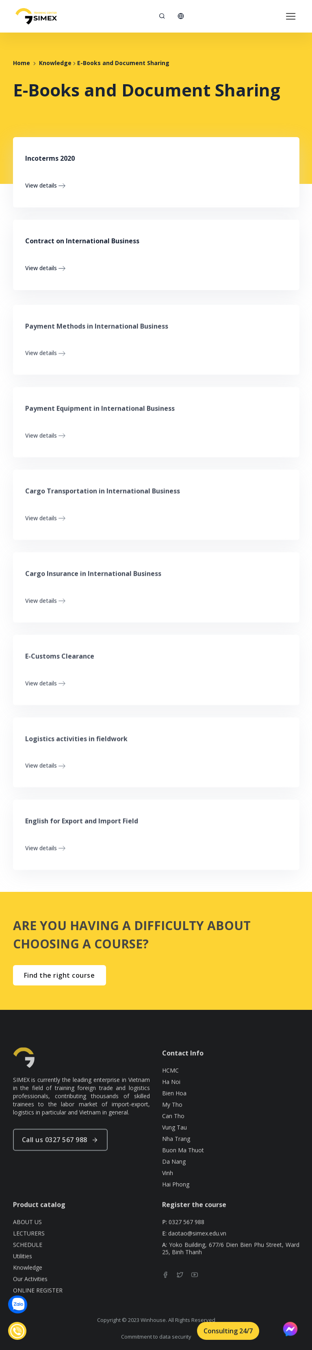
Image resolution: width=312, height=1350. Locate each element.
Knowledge (55, 63)
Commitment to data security (156, 1336)
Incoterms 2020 (50, 158)
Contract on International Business (82, 240)
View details (45, 185)
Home (21, 63)
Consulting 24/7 (228, 1331)
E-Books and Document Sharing (123, 63)
